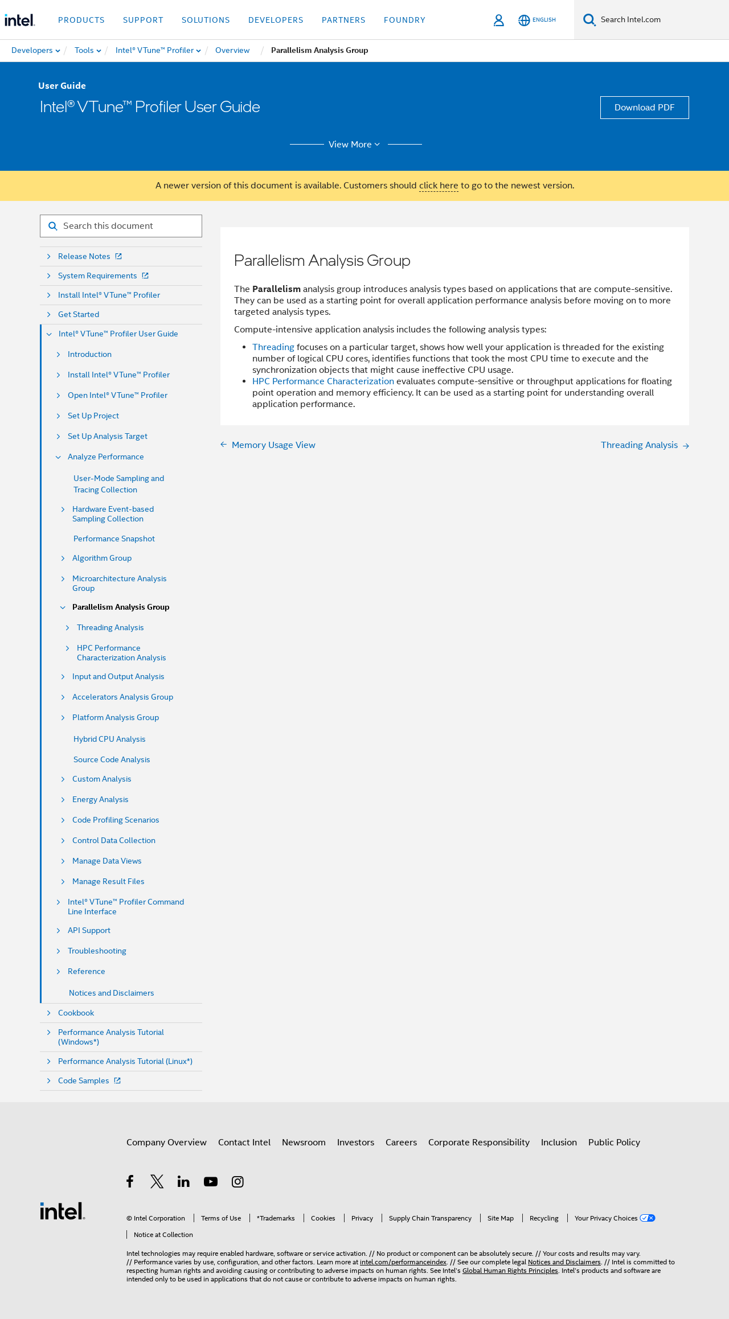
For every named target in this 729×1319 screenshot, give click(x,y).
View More (356, 144)
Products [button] (81, 20)
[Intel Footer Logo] (62, 1210)
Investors (355, 1142)
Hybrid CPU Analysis (109, 739)
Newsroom (304, 1142)
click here (438, 185)
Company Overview (166, 1142)
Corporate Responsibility (479, 1142)
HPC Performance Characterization (323, 381)
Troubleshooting (97, 951)
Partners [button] (344, 20)
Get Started (78, 314)
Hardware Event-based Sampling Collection (113, 514)
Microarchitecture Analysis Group (119, 583)
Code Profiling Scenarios (115, 820)
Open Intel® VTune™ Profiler (117, 395)
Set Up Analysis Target (108, 436)
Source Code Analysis (111, 759)
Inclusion (559, 1142)
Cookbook (76, 1013)
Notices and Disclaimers (111, 993)
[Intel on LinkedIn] (184, 1183)
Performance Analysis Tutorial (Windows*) (111, 1037)
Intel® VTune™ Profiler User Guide (118, 334)
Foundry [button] (405, 20)
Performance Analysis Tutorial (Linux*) (125, 1061)
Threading (273, 347)
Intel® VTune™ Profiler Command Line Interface (126, 907)
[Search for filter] (121, 226)
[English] (537, 20)
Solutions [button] (206, 20)
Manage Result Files (108, 881)
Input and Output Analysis (118, 676)
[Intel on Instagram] (238, 1183)
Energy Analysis (100, 799)
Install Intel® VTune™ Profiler (109, 295)
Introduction (90, 354)
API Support (89, 930)
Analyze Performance (106, 457)
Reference (86, 971)
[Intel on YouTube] (211, 1183)
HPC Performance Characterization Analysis (121, 653)
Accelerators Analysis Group (122, 697)
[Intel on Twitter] (157, 1183)
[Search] (589, 20)
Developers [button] (276, 20)
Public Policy (614, 1142)
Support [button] (143, 20)
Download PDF (645, 107)
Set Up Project (93, 416)
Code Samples (90, 1081)
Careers (401, 1142)
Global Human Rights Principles (510, 1270)
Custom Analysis (102, 779)
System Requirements (104, 276)
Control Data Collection (113, 840)
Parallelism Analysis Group (121, 607)
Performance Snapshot (114, 538)
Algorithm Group (102, 558)
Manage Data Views (107, 861)
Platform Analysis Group (115, 717)
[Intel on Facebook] (131, 1183)
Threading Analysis (110, 627)
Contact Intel (244, 1142)
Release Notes (91, 256)
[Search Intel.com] (662, 20)
